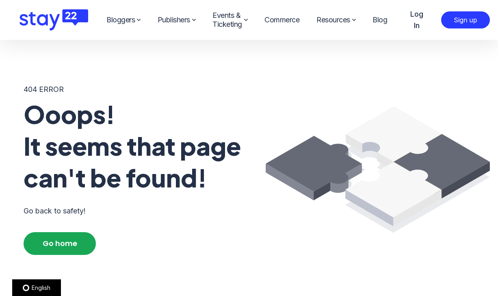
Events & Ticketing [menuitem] (229, 19)
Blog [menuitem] (379, 19)
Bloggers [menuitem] (123, 19)
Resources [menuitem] (335, 19)
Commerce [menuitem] (281, 19)
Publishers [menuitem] (177, 19)
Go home (60, 243)
